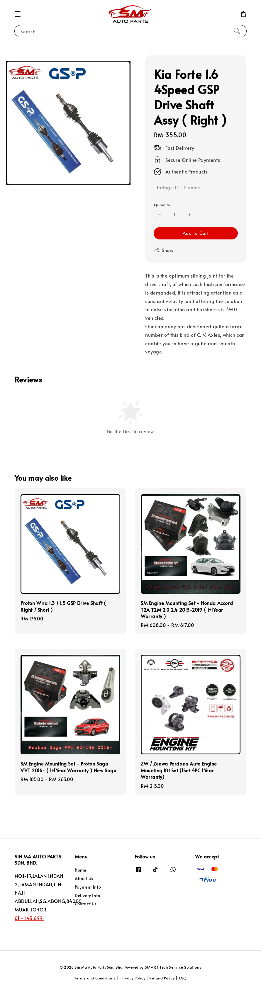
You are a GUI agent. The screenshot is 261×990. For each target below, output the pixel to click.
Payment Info (88, 887)
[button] (17, 14)
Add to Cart (196, 233)
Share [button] (164, 250)
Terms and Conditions (94, 978)
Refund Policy (161, 978)
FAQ (183, 978)
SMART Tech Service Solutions (173, 967)
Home (80, 870)
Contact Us (85, 903)
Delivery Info (87, 895)
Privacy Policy (132, 978)
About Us (84, 878)
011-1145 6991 (29, 918)
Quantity (162, 204)
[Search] (237, 31)
